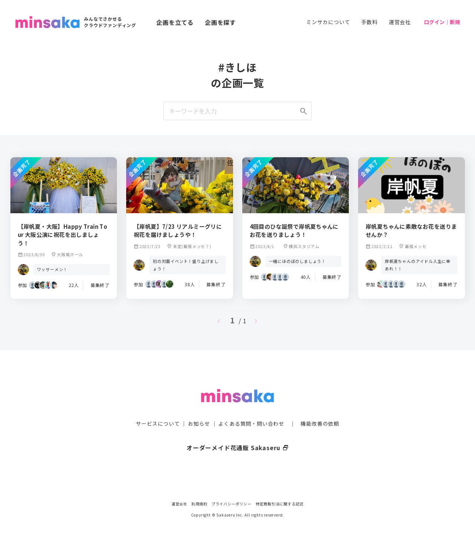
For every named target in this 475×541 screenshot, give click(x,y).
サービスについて (158, 409)
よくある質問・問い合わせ (251, 409)
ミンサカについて (328, 22)
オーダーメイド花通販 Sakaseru (238, 433)
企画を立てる (175, 22)
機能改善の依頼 (320, 409)
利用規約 (199, 504)
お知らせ (199, 409)
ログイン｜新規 (442, 22)
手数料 (369, 22)
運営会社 (400, 22)
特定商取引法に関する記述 (280, 504)
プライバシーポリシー (232, 504)
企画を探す (220, 22)
